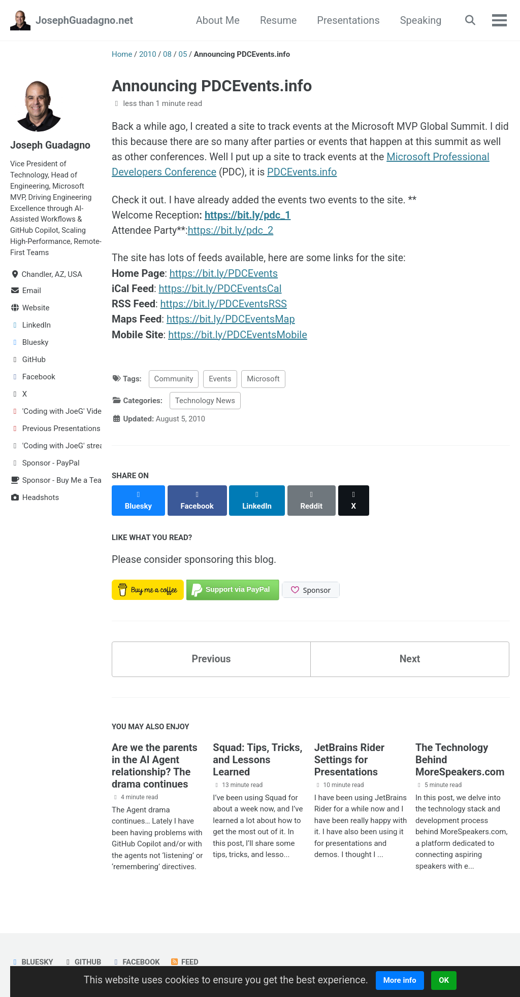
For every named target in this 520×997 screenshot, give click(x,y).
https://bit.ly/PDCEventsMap (231, 320)
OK (448, 980)
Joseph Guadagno (51, 145)
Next (409, 650)
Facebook (137, 954)
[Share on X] (356, 496)
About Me (215, 20)
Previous (211, 650)
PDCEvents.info (363, 172)
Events (220, 380)
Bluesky (32, 954)
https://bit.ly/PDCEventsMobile (237, 336)
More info (403, 980)
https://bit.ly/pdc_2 (233, 231)
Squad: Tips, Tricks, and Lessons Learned (257, 752)
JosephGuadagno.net (84, 20)
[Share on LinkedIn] (258, 496)
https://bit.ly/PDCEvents (224, 275)
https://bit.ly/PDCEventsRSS (223, 305)
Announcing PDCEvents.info (212, 86)
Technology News (205, 401)
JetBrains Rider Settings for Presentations (349, 752)
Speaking (418, 20)
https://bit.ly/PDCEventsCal (220, 290)
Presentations (346, 20)
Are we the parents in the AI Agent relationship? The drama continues (155, 758)
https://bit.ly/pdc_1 (250, 216)
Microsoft (263, 380)
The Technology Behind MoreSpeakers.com (460, 752)
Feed (187, 954)
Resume (275, 20)
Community (173, 380)
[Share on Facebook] (198, 496)
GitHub (83, 954)
